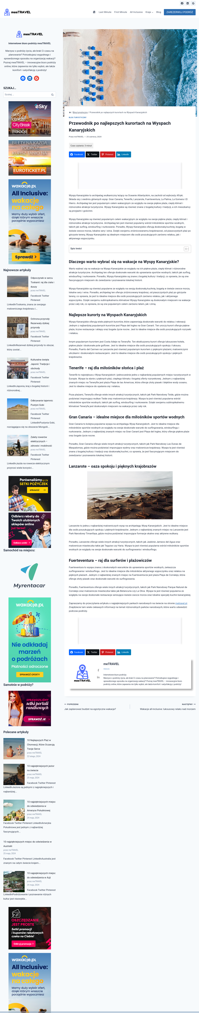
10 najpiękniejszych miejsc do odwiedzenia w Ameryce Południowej (41, 806)
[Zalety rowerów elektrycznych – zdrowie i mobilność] (17, 445)
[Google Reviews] (193, 3)
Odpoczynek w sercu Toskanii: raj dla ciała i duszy (42, 282)
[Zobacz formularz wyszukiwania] (175, 3)
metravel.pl (181, 603)
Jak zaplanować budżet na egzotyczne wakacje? (96, 711)
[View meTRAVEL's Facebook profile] (98, 675)
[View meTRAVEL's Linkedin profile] (98, 682)
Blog (158, 12)
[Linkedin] (187, 3)
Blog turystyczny (78, 118)
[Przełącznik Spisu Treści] (185, 248)
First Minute (120, 12)
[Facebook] (182, 3)
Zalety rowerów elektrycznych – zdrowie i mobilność (41, 441)
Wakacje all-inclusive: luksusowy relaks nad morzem (164, 711)
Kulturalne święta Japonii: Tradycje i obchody (40, 364)
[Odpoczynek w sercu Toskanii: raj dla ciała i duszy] (17, 286)
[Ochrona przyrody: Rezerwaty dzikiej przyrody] (17, 327)
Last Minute (105, 12)
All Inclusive (136, 12)
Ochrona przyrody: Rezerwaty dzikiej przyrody (40, 323)
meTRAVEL (79, 136)
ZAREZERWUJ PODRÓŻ (179, 12)
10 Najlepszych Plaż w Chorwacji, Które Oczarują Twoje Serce (40, 744)
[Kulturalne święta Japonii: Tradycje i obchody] (17, 368)
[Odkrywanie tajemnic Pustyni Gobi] (17, 409)
